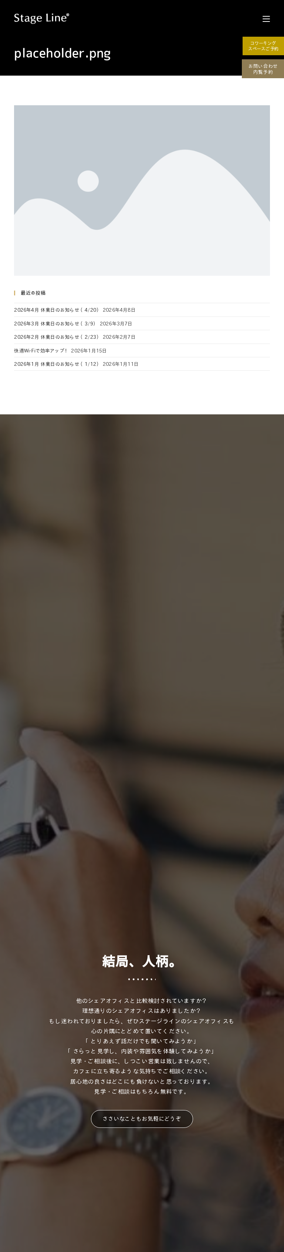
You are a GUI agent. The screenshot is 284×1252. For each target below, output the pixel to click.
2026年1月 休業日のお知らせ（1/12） (57, 363)
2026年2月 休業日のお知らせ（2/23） (57, 336)
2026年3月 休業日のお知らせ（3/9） (56, 323)
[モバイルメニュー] (266, 18)
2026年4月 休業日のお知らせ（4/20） (57, 309)
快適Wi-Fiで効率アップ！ (42, 350)
